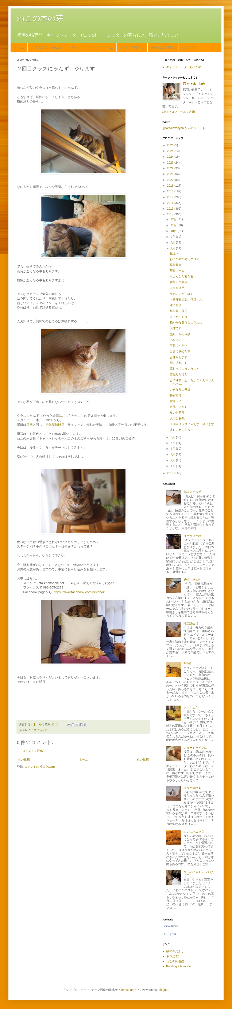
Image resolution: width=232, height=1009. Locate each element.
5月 (173, 443)
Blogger (163, 989)
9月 (173, 236)
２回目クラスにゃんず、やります (192, 424)
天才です (176, 328)
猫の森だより (175, 951)
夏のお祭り (177, 412)
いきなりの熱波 (180, 389)
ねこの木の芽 (40, 18)
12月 (173, 219)
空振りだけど (178, 374)
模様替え (176, 264)
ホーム (19, 47)
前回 (29, 424)
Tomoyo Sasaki (170, 926)
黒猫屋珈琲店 (54, 424)
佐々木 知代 (196, 84)
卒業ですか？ (178, 345)
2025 (170, 151)
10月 (173, 231)
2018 (170, 191)
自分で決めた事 (180, 351)
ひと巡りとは (192, 536)
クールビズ (190, 707)
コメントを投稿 (32, 750)
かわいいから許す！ (183, 293)
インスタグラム (101, 47)
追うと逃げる (192, 787)
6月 (173, 437)
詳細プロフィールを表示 (178, 111)
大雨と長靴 (177, 418)
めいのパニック (193, 831)
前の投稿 (143, 759)
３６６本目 (177, 287)
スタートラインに (195, 747)
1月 (173, 466)
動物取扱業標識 (163, 47)
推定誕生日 (190, 623)
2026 (170, 145)
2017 (170, 197)
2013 (170, 473)
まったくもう (178, 316)
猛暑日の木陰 (178, 282)
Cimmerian (126, 989)
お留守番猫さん (132, 47)
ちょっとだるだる (181, 276)
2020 (170, 180)
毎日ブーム (177, 270)
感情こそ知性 (192, 579)
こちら (66, 415)
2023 (170, 162)
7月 (173, 248)
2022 (170, 168)
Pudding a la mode (178, 966)
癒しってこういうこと (184, 368)
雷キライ (176, 401)
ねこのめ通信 (175, 961)
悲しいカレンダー (181, 429)
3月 (173, 454)
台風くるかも (178, 406)
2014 (170, 214)
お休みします (178, 357)
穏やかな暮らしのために (186, 322)
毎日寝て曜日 (178, 311)
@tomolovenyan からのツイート (183, 128)
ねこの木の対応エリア (184, 259)
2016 (170, 203)
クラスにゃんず (37, 730)
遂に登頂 (176, 305)
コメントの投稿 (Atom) (39, 766)
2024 (170, 156)
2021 (170, 174)
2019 (170, 185)
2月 (173, 460)
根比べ (174, 253)
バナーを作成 (169, 934)
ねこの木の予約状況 (46, 47)
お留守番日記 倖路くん (186, 299)
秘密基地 (176, 395)
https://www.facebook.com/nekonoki (79, 592)
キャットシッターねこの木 (184, 67)
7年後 (187, 663)
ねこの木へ (190, 47)
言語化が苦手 (192, 492)
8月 (173, 242)
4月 (173, 448)
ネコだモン (173, 956)
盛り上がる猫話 (180, 334)
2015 (170, 208)
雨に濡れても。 (180, 363)
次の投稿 (24, 759)
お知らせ (75, 47)
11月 (173, 225)
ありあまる (177, 339)
